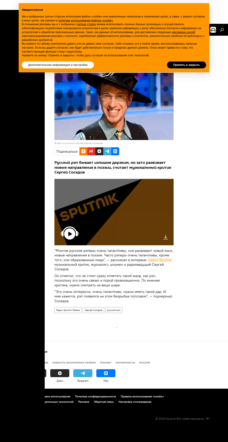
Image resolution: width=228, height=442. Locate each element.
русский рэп (114, 310)
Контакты (28, 396)
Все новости (13, 362)
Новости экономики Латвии (74, 362)
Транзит (106, 362)
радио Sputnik (160, 260)
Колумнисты (125, 362)
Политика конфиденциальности (95, 396)
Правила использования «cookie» (142, 396)
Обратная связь (104, 402)
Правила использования (54, 396)
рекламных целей (183, 32)
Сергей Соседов (93, 310)
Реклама (83, 402)
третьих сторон (86, 24)
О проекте (10, 396)
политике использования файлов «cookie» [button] (85, 20)
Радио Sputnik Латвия (68, 310)
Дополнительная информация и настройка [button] (58, 64)
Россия (144, 362)
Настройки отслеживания (135, 402)
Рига (30, 362)
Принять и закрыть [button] (186, 64)
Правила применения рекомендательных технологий (38, 402)
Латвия (43, 362)
